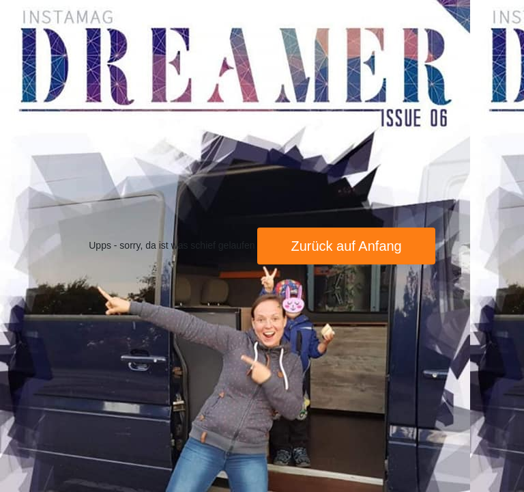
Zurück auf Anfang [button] (346, 246)
